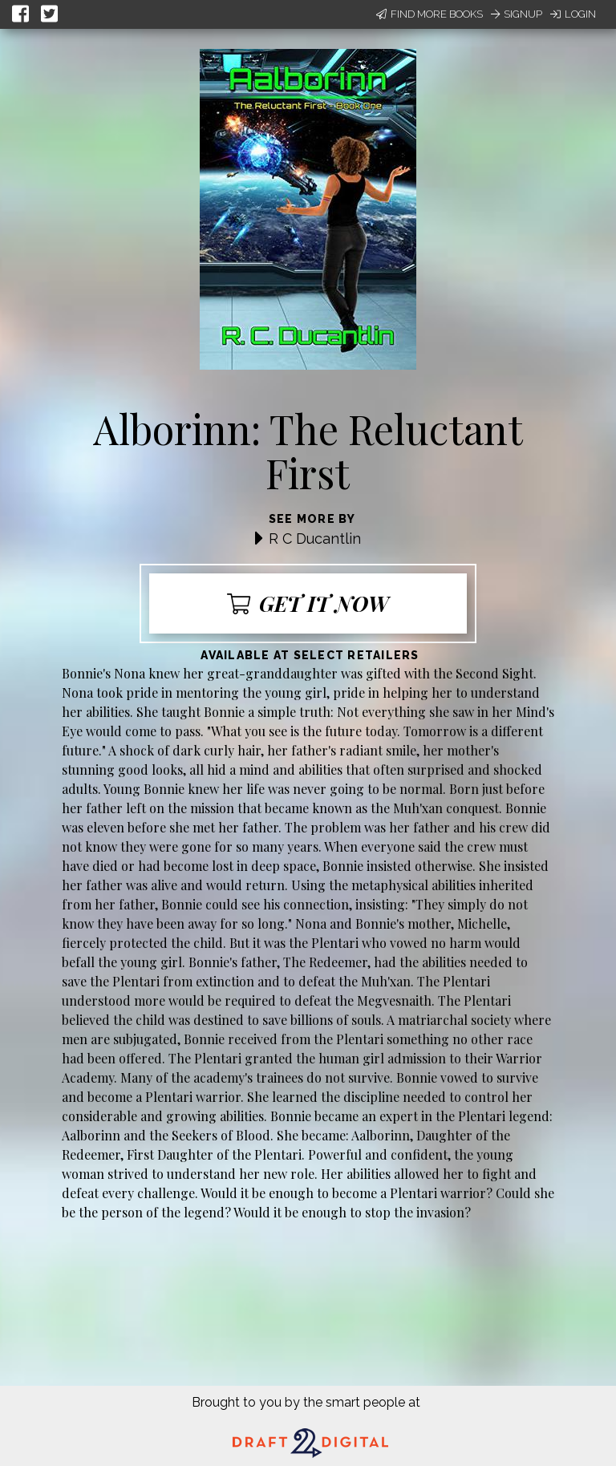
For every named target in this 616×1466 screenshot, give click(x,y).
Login (573, 14)
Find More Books (429, 14)
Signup (516, 14)
